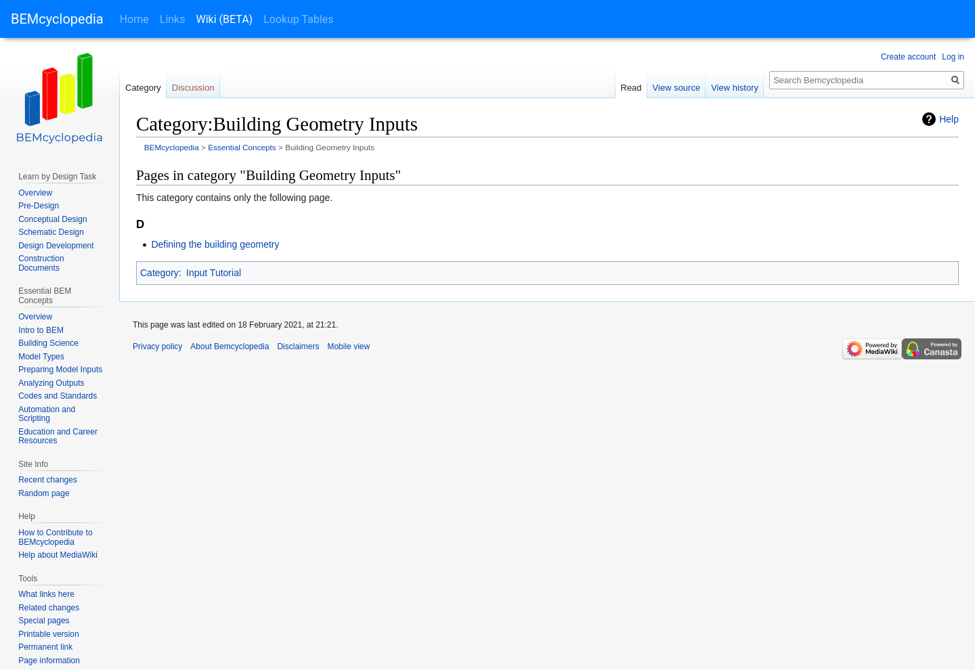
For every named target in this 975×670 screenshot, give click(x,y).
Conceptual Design (52, 219)
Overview (35, 193)
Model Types (41, 356)
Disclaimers (298, 346)
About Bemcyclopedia (229, 346)
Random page (43, 493)
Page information (49, 660)
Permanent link (45, 647)
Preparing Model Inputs (60, 369)
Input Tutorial (213, 272)
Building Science (48, 343)
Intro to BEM (41, 330)
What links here (46, 594)
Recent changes (47, 480)
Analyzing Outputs (51, 383)
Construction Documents (41, 263)
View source (677, 88)
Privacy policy (157, 346)
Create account (908, 57)
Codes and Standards (57, 396)
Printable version (48, 634)
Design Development (55, 245)
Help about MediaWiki (58, 555)
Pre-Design (38, 205)
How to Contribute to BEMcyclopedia (55, 537)
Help (949, 119)
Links (173, 19)
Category (159, 272)
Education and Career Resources (58, 436)
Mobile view (348, 346)
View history (734, 88)
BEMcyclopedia (57, 19)
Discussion (193, 88)
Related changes (48, 607)
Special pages (43, 620)
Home (134, 19)
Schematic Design (51, 232)
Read (631, 88)
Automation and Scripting (46, 414)
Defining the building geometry (215, 244)
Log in (953, 57)
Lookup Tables (298, 19)
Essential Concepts (242, 147)
